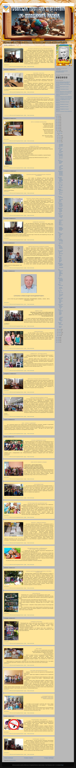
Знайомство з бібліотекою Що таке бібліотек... (60, 185)
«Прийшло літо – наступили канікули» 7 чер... (60, 215)
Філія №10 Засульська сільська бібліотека (64, 96)
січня (59, 335)
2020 (58, 125)
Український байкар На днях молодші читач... (60, 210)
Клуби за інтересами (28, 42)
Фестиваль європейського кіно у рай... (60, 145)
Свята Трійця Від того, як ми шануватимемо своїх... (60, 300)
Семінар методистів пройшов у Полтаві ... (60, 229)
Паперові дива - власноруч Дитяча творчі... (60, 325)
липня (59, 140)
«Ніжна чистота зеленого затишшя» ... (60, 247)
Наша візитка (48, 42)
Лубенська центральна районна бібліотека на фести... (60, 280)
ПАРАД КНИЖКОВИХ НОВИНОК (59, 42)
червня (59, 141)
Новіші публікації (8, 757)
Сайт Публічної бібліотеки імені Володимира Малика (62, 71)
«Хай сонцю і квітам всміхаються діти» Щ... (60, 306)
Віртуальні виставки (39, 42)
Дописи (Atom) (13, 760)
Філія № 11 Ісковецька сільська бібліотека (64, 98)
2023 (58, 120)
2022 (58, 122)
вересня (60, 137)
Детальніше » (6, 64)
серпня (59, 138)
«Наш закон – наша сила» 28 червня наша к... (60, 150)
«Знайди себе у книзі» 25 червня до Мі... (60, 167)
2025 (58, 117)
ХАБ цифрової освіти (17, 42)
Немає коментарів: (30, 66)
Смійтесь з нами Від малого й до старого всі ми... (60, 204)
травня (59, 329)
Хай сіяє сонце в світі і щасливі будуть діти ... (60, 259)
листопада (60, 133)
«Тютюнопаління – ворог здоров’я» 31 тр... (60, 318)
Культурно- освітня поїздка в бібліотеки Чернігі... (60, 179)
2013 (58, 342)
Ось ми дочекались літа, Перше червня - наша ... (60, 312)
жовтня (59, 135)
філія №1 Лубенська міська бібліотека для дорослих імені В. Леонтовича (63, 82)
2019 (58, 127)
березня (60, 332)
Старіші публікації (48, 757)
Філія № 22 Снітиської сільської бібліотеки (64, 111)
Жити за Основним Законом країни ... (60, 162)
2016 (58, 337)
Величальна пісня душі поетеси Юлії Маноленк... (60, 222)
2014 (58, 340)
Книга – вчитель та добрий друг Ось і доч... (60, 235)
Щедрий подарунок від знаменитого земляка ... (60, 192)
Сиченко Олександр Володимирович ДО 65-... (60, 199)
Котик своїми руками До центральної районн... (60, 253)
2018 (58, 128)
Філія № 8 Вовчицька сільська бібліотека (63, 92)
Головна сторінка (7, 42)
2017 (58, 130)
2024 (58, 119)
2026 (58, 116)
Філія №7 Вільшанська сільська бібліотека (64, 91)
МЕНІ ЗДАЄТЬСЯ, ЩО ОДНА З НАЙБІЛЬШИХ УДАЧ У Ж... (60, 273)
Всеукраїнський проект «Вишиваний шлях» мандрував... (60, 173)
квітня (59, 330)
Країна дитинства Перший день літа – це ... (60, 287)
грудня (59, 131)
